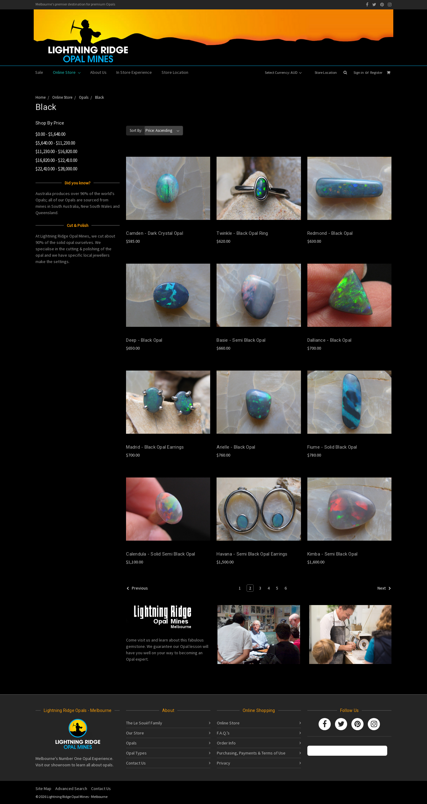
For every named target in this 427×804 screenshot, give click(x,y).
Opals (131, 743)
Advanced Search (71, 788)
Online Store (66, 72)
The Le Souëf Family (144, 723)
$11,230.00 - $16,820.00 (56, 151)
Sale (39, 72)
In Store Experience (134, 72)
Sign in (359, 72)
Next (384, 588)
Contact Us (136, 763)
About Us (98, 72)
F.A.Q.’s (223, 733)
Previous (137, 588)
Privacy (223, 763)
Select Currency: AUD (283, 72)
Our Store (135, 733)
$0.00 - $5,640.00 (50, 134)
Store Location (326, 72)
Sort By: (136, 130)
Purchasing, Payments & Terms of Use (251, 753)
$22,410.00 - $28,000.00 (56, 169)
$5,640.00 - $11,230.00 (55, 143)
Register (376, 72)
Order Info (226, 743)
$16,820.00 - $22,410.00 (56, 160)
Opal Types (136, 753)
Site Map (43, 788)
